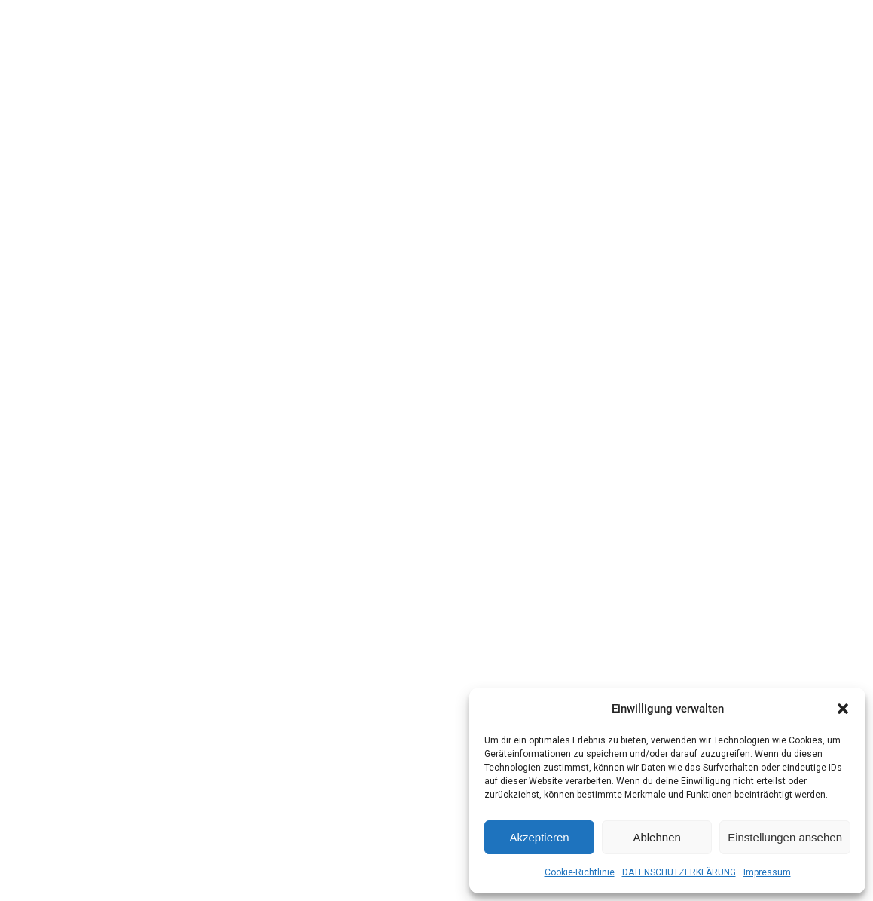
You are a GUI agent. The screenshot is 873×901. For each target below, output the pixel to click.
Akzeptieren (539, 837)
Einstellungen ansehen (785, 837)
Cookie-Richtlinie (580, 872)
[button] (842, 708)
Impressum (767, 872)
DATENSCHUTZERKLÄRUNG (679, 872)
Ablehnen (656, 837)
